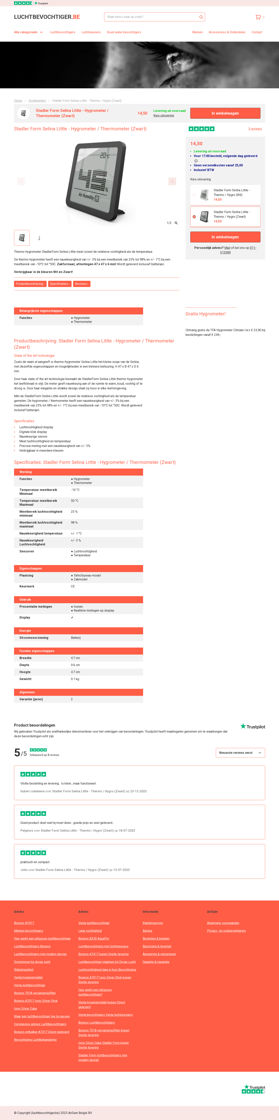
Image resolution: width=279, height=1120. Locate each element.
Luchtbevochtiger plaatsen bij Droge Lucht (107, 962)
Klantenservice (153, 923)
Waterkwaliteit (24, 970)
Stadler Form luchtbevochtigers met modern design (102, 1057)
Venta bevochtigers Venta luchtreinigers (105, 1015)
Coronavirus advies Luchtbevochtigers (40, 1024)
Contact (257, 32)
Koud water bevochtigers (124, 32)
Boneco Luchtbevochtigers (96, 1022)
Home (18, 100)
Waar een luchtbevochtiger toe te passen (42, 1016)
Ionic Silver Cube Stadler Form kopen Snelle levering (103, 1045)
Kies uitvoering (163, 115)
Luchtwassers (91, 32)
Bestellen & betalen (156, 938)
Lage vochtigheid (90, 931)
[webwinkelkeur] (26, 1089)
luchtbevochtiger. (47, 17)
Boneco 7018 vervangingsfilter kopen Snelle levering (103, 1033)
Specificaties (60, 284)
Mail (227, 248)
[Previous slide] (21, 181)
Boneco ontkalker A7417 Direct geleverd (41, 1032)
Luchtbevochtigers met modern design (40, 954)
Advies (147, 931)
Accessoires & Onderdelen (227, 32)
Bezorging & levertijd (157, 946)
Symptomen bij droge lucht (32, 962)
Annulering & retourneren (159, 954)
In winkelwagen (225, 113)
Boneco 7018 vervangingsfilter (35, 993)
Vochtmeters (37, 100)
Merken (197, 32)
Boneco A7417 (24, 923)
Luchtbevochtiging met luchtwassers (103, 946)
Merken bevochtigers (28, 931)
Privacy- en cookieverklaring (226, 931)
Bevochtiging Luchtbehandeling (35, 1040)
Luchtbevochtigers (62, 32)
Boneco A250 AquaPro (93, 938)
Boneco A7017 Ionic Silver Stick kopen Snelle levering (104, 980)
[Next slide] (172, 181)
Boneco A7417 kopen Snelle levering (103, 954)
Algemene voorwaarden (223, 923)
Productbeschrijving (30, 284)
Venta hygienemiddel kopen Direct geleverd (101, 1005)
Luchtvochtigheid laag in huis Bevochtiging (107, 970)
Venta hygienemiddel (28, 977)
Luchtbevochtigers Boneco (32, 946)
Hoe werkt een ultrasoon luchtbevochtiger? (95, 992)
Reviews (82, 284)
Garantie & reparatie (156, 962)
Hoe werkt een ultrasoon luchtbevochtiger (42, 938)
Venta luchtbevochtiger (29, 985)
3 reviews (255, 129)
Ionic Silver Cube (25, 1008)
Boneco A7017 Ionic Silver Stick (36, 1001)
